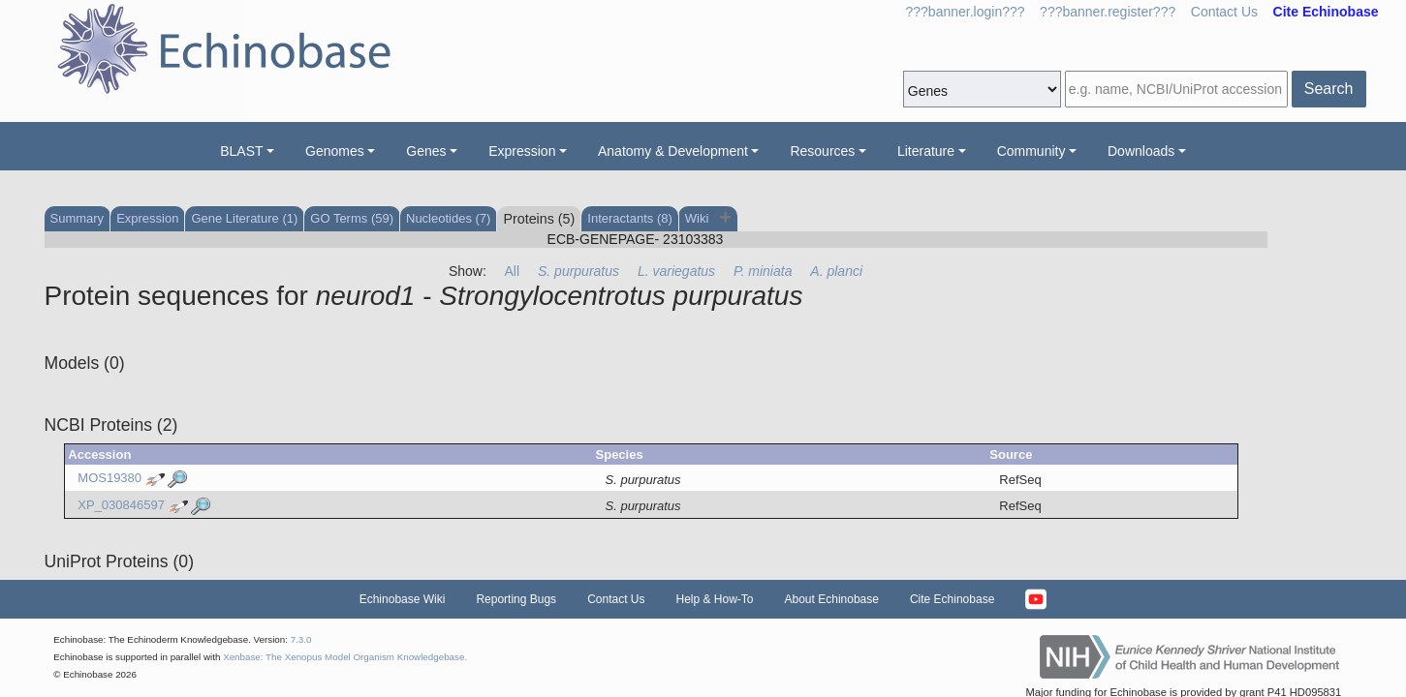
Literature (925, 151)
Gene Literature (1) (244, 218)
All (512, 271)
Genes (426, 151)
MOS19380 (109, 478)
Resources (822, 151)
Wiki (698, 218)
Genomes (334, 151)
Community (1031, 151)
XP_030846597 (121, 505)
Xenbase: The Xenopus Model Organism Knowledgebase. (345, 657)
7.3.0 (301, 639)
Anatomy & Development (673, 151)
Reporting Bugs (516, 599)
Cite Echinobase (952, 599)
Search (1329, 88)
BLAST (241, 151)
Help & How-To (714, 599)
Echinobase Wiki (402, 599)
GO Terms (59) (351, 218)
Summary (77, 218)
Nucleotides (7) (448, 218)
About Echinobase (832, 599)
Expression (521, 151)
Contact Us (1224, 11)
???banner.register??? (1107, 11)
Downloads (1141, 151)
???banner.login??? (965, 11)
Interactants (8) (629, 218)
